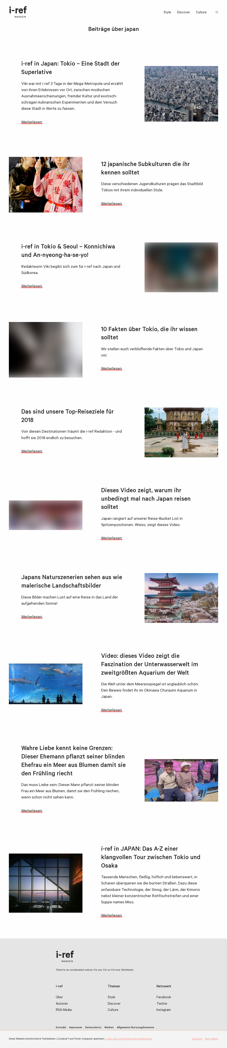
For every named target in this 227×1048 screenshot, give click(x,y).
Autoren (62, 1004)
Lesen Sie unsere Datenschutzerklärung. (129, 1039)
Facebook (164, 998)
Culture (201, 13)
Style (167, 13)
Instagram (164, 1010)
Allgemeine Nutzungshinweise (135, 1027)
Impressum (75, 1027)
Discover (183, 13)
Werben (109, 1027)
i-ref (18, 12)
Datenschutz (93, 1027)
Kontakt (61, 1027)
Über (59, 998)
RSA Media (64, 1010)
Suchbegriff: (217, 13)
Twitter (162, 1004)
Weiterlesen (31, 122)
